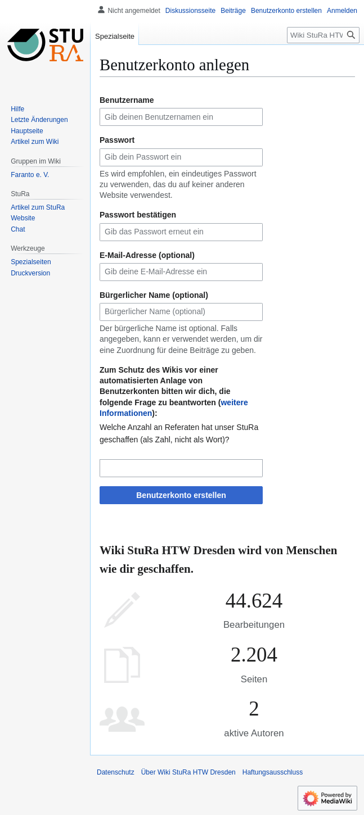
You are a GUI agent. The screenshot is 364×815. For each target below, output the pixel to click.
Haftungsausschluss (272, 772)
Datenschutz (115, 772)
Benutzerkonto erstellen (181, 495)
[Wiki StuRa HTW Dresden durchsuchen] (323, 35)
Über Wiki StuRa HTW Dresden (188, 772)
